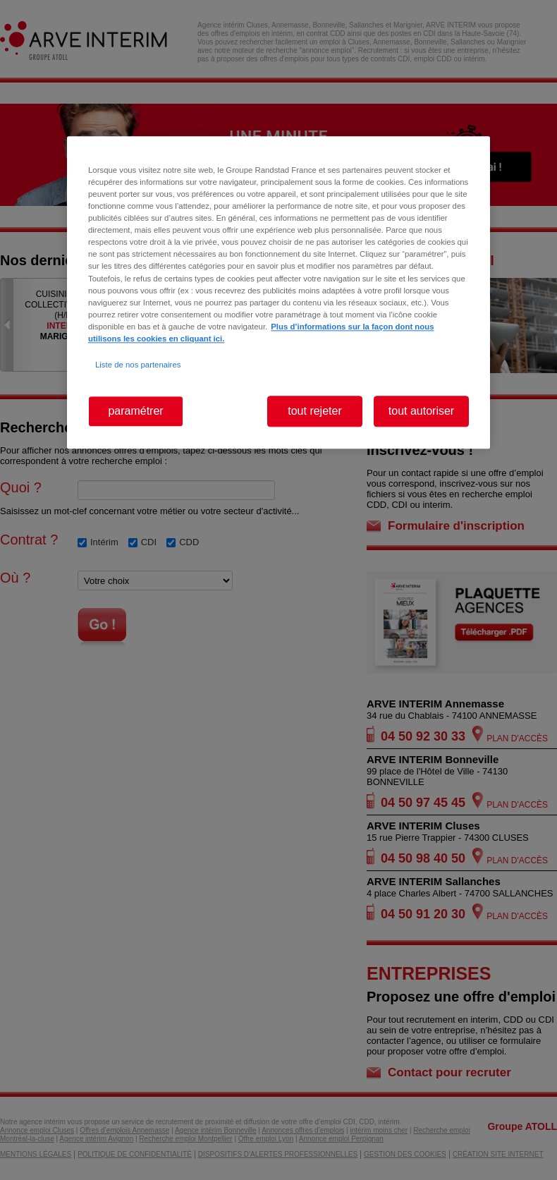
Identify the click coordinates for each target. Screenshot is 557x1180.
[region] (278, 292)
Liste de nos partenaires (137, 364)
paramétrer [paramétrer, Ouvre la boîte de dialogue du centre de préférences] (135, 411)
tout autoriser (421, 411)
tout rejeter (314, 411)
